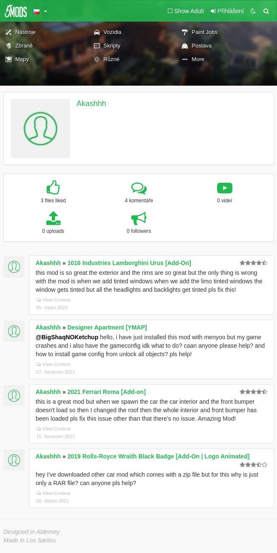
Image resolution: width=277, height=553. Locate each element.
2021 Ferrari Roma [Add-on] (107, 391)
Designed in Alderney (31, 531)
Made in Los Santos (29, 540)
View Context (53, 299)
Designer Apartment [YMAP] (107, 327)
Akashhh (91, 103)
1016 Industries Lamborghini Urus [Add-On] (129, 263)
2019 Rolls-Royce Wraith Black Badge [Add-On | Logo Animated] (159, 456)
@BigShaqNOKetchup (67, 337)
